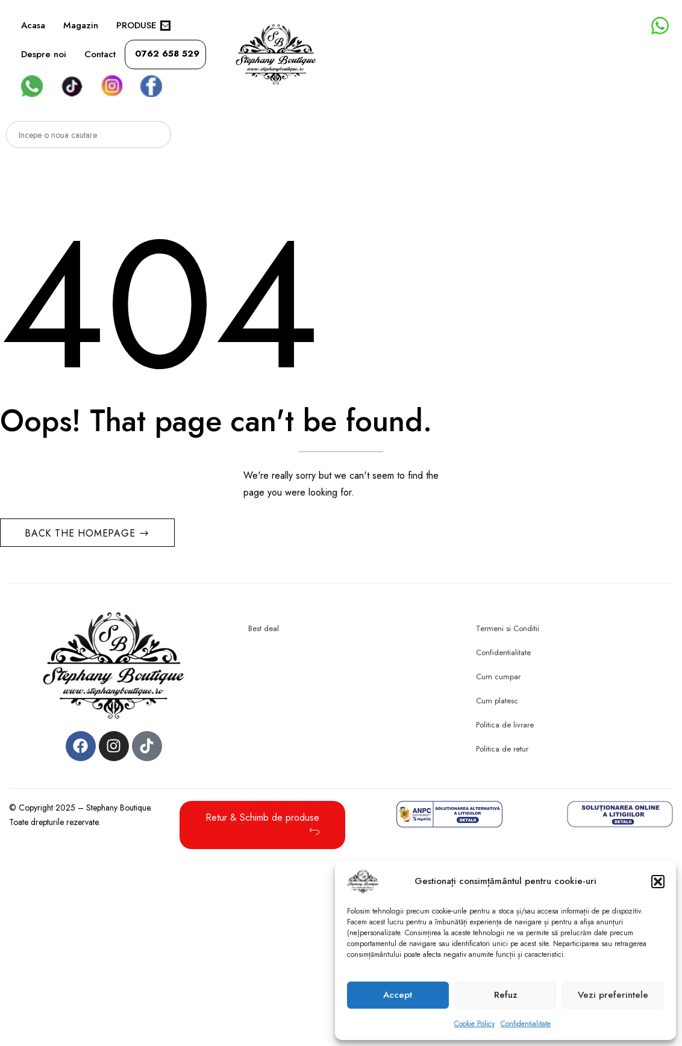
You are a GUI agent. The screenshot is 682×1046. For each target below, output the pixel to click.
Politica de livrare (505, 724)
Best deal (263, 628)
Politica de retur (502, 749)
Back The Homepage (82, 533)
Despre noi (43, 54)
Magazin (80, 25)
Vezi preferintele (613, 994)
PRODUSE (143, 25)
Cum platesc (497, 700)
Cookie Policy (474, 1023)
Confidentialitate (526, 1023)
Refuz (506, 994)
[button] (658, 882)
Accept (397, 994)
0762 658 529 (167, 53)
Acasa (33, 25)
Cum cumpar (498, 676)
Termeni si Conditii (507, 628)
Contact (100, 54)
